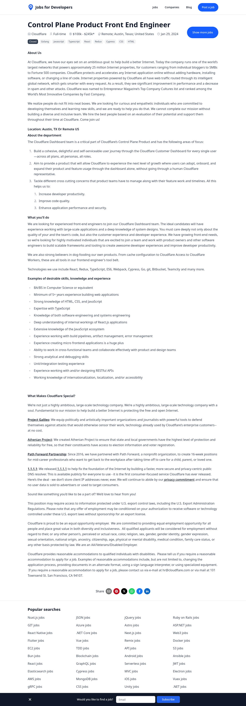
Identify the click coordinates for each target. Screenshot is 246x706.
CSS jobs (82, 687)
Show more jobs (202, 32)
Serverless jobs (135, 663)
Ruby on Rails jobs (186, 617)
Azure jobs (83, 625)
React (87, 41)
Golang (45, 41)
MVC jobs (131, 671)
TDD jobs (82, 648)
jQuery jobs (133, 617)
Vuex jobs (180, 679)
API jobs (130, 648)
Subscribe (168, 699)
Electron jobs (182, 671)
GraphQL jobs (86, 663)
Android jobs (134, 656)
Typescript (74, 41)
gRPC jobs (35, 687)
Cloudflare (39, 34)
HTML (131, 41)
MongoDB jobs (86, 679)
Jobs (155, 7)
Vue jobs (82, 640)
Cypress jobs (85, 671)
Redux (98, 41)
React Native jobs (40, 633)
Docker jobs (181, 640)
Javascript (58, 41)
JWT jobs (179, 663)
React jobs (35, 663)
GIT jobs (33, 625)
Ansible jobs (181, 656)
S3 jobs (178, 648)
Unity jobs (132, 687)
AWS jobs (34, 679)
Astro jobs (132, 625)
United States (144, 34)
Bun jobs (34, 656)
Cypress (110, 41)
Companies (172, 7)
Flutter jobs (36, 640)
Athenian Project (40, 440)
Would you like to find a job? (95, 699)
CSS (121, 41)
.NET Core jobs (86, 633)
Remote (107, 34)
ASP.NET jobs (182, 625)
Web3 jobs (180, 633)
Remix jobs (132, 640)
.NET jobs (179, 687)
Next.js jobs (133, 633)
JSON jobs (83, 617)
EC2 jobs (34, 648)
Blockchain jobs (87, 656)
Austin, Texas (123, 34)
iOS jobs (130, 679)
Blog (189, 7)
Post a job (208, 7)
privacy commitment (178, 479)
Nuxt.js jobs (36, 617)
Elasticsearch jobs (40, 671)
